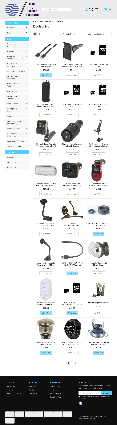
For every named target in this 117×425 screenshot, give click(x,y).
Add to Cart (46, 75)
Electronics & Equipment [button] (12, 77)
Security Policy (55, 397)
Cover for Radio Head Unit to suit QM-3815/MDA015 (46, 185)
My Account (11, 386)
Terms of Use (55, 386)
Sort (89, 34)
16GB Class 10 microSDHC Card (98, 66)
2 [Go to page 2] (72, 363)
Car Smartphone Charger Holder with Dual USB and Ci (98, 145)
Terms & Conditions (100, 396)
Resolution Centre (14, 393)
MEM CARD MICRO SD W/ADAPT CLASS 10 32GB (72, 304)
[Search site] (72, 9)
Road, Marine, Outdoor (15, 141)
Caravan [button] (10, 51)
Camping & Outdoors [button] (11, 45)
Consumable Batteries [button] (12, 65)
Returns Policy (12, 162)
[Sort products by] (102, 34)
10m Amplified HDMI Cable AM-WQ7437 (46, 66)
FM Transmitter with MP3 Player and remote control (98, 185)
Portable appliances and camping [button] (14, 122)
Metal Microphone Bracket (98, 303)
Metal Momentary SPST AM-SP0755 (46, 343)
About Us (10, 157)
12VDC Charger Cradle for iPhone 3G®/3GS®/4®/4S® (72, 66)
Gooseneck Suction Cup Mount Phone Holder (46, 224)
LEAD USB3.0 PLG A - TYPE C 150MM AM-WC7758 (72, 264)
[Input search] (56, 9)
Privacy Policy (55, 390)
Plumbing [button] (10, 116)
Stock (18, 32)
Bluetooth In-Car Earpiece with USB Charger (72, 145)
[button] (93, 9)
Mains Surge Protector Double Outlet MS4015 (46, 304)
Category (18, 27)
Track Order (11, 390)
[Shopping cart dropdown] (108, 9)
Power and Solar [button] (13, 129)
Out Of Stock (72, 75)
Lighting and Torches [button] (12, 97)
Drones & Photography (16, 71)
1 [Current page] (68, 363)
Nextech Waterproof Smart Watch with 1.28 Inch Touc (72, 343)
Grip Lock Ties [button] (12, 91)
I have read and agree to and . (93, 397)
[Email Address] (89, 393)
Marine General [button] (13, 104)
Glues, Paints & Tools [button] (13, 85)
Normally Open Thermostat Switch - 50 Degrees (98, 343)
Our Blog (32, 390)
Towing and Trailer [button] (14, 146)
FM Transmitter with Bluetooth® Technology (72, 185)
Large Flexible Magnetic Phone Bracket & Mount (46, 264)
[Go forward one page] (76, 363)
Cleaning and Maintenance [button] (12, 57)
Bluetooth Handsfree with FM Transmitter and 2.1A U (46, 145)
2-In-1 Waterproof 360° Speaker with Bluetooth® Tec (45, 106)
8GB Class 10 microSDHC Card (98, 105)
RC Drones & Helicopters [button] (12, 135)
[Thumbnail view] (35, 34)
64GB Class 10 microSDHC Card (72, 105)
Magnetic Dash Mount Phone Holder (98, 264)
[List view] (39, 34)
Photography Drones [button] (12, 110)
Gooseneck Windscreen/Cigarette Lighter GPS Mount (72, 225)
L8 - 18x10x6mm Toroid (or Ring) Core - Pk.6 (98, 224)
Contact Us (11, 167)
